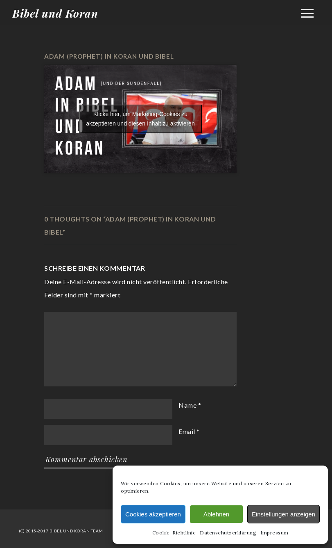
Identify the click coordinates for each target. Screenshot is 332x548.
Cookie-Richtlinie (174, 533)
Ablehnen (216, 514)
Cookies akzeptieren (153, 514)
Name (187, 405)
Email (186, 431)
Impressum (274, 533)
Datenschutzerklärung (228, 533)
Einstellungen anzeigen (283, 514)
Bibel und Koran (55, 13)
